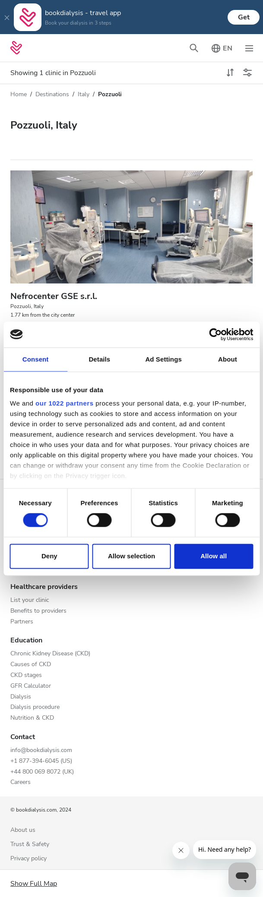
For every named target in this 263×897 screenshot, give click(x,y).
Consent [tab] (35, 359)
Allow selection (131, 556)
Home (18, 94)
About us (22, 830)
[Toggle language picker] (221, 48)
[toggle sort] (230, 73)
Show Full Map (33, 883)
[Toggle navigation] (249, 48)
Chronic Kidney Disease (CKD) (50, 654)
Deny (49, 556)
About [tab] (227, 359)
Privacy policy (28, 858)
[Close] (7, 17)
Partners (21, 622)
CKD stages (26, 675)
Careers (20, 782)
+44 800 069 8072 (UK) (42, 772)
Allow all (213, 556)
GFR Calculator (30, 686)
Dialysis (20, 697)
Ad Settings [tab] (163, 359)
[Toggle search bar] (194, 48)
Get (244, 17)
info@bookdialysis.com (41, 750)
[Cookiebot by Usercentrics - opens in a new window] (215, 334)
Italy (83, 94)
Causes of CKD (30, 664)
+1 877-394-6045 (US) (41, 761)
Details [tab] (99, 359)
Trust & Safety (29, 844)
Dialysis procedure (35, 707)
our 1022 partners (64, 403)
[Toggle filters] (247, 73)
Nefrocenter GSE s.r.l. (53, 296)
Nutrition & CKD (32, 718)
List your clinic (29, 600)
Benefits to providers (38, 611)
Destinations (52, 94)
